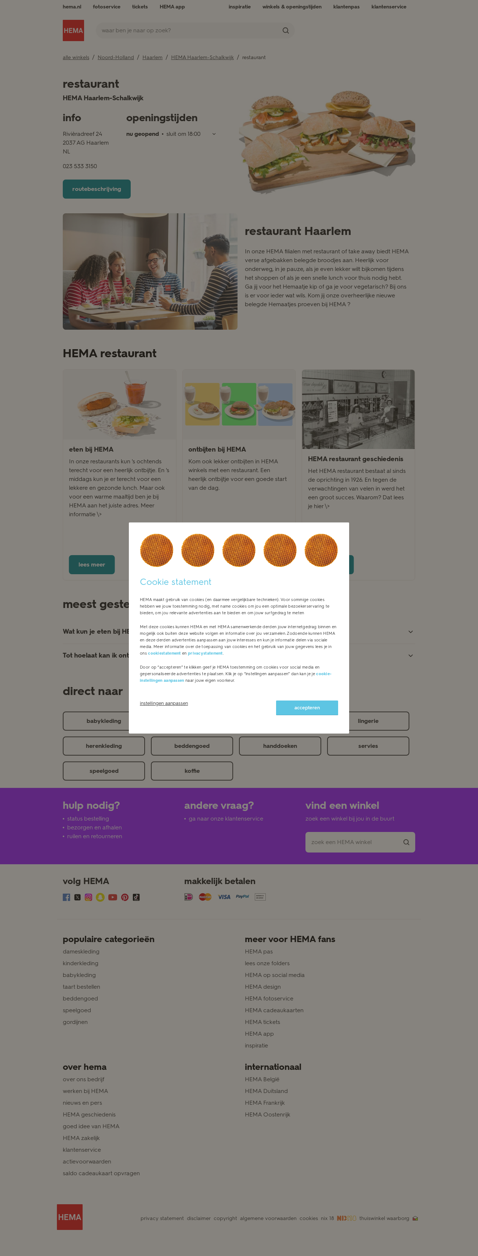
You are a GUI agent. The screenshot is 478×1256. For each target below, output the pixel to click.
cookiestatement (164, 653)
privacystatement (205, 653)
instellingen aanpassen (164, 703)
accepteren (307, 707)
